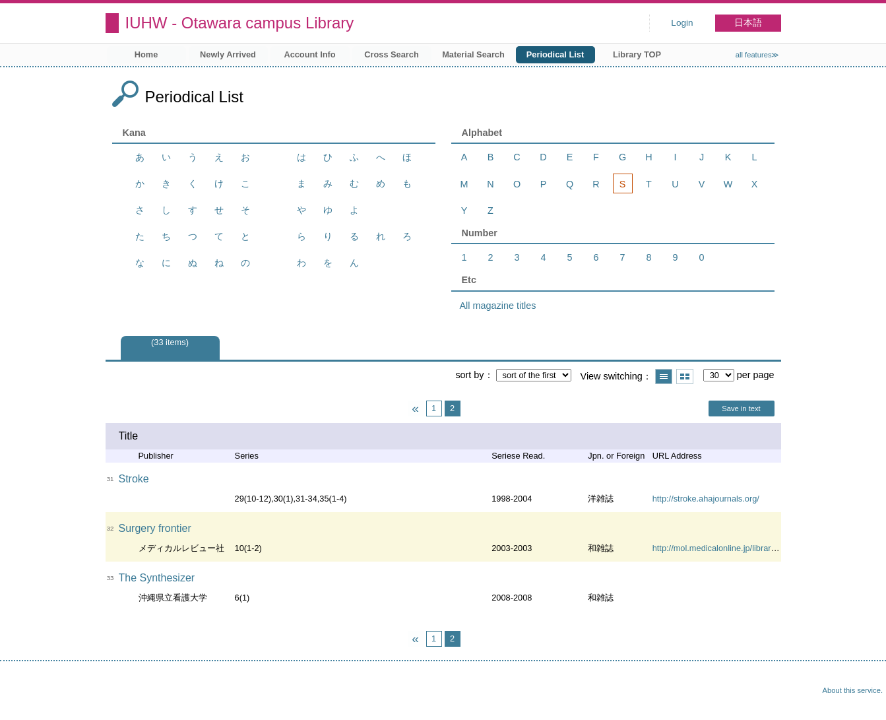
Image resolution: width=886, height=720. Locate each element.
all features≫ (758, 55)
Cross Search (391, 54)
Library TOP (637, 54)
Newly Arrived (228, 54)
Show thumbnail (684, 376)
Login (682, 23)
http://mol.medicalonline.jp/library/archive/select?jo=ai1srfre (762, 548)
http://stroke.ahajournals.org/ (705, 499)
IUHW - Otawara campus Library (239, 23)
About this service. (853, 690)
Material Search (473, 54)
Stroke (134, 478)
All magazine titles (498, 305)
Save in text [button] (741, 408)
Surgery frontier (155, 528)
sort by (469, 375)
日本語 (748, 23)
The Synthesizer (157, 577)
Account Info (309, 54)
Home (146, 54)
